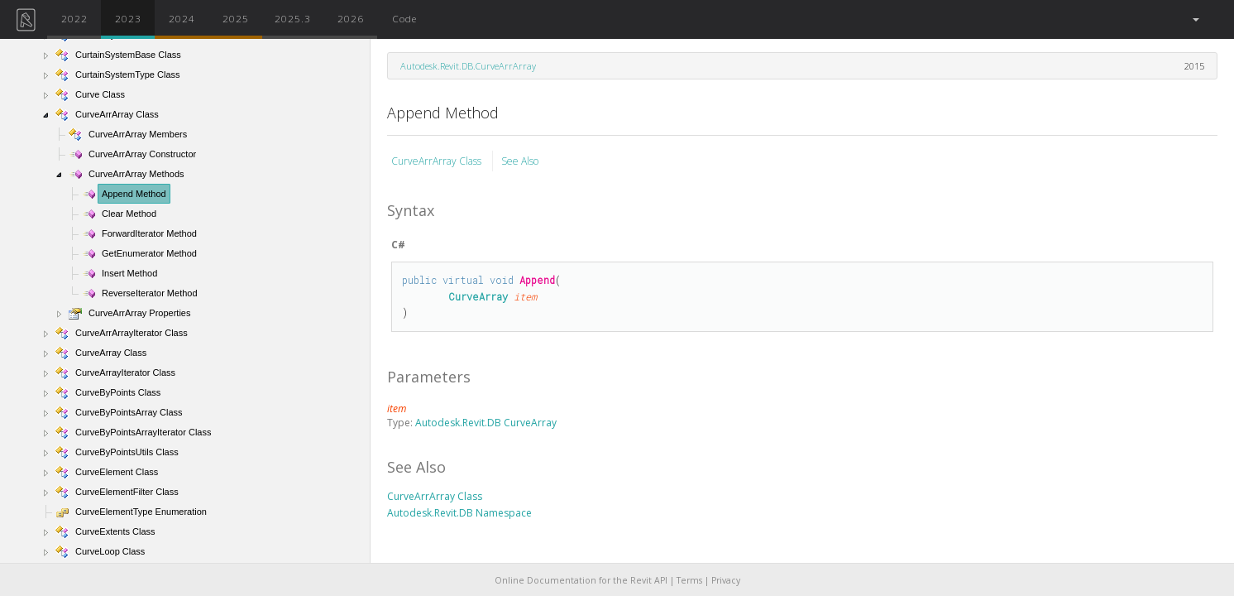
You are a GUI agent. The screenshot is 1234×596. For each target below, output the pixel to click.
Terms (689, 580)
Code (404, 18)
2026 (350, 18)
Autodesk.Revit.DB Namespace (459, 513)
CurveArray (478, 296)
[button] (1195, 19)
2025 (235, 18)
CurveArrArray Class (437, 161)
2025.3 (293, 18)
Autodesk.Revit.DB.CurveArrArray (468, 66)
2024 (182, 18)
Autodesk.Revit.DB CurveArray (486, 423)
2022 (74, 18)
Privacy (725, 580)
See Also (519, 161)
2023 (128, 18)
